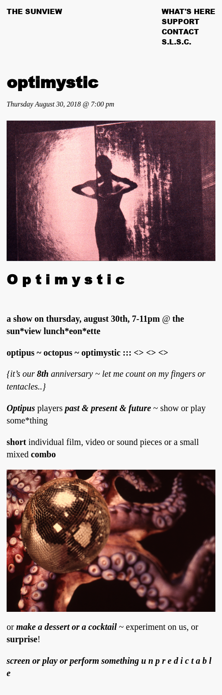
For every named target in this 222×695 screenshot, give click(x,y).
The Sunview (34, 11)
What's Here (188, 11)
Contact (180, 32)
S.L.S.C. (176, 42)
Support (181, 21)
